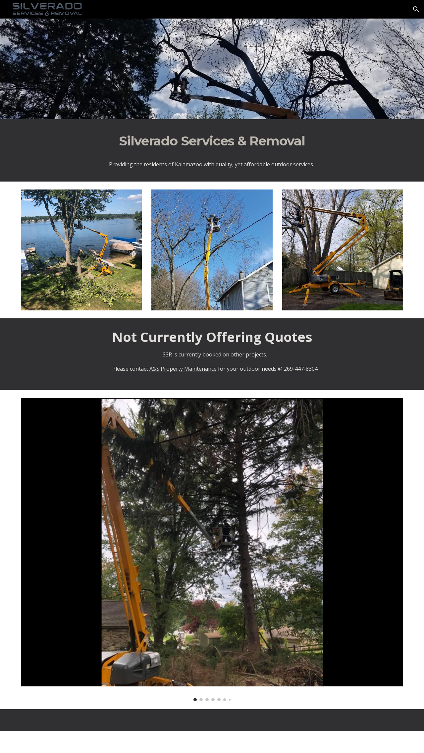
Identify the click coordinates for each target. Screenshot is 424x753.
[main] (212, 141)
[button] (416, 9)
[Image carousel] (212, 549)
